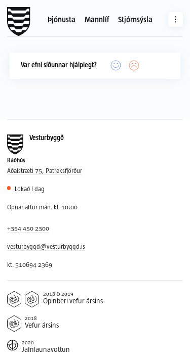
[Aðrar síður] (175, 19)
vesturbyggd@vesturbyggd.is (46, 246)
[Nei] (134, 65)
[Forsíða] (18, 21)
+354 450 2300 (28, 228)
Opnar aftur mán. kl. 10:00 (42, 207)
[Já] (116, 65)
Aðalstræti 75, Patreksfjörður (44, 170)
